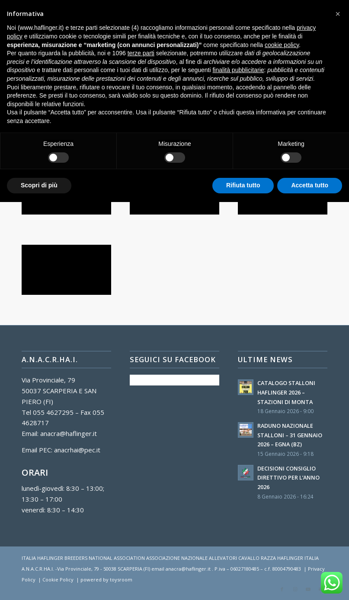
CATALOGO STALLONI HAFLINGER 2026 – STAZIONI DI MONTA (286, 392)
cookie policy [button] (282, 44)
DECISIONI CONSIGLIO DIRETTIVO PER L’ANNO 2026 (288, 477)
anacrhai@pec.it (77, 449)
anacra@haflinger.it (68, 433)
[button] (338, 14)
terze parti (141, 53)
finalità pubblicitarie (238, 69)
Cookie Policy (58, 579)
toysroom (121, 579)
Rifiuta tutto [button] (243, 185)
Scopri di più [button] (39, 185)
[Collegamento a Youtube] (307, 589)
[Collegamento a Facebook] (281, 589)
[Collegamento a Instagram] (294, 589)
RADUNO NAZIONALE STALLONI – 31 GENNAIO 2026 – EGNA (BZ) (289, 435)
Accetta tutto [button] (309, 185)
